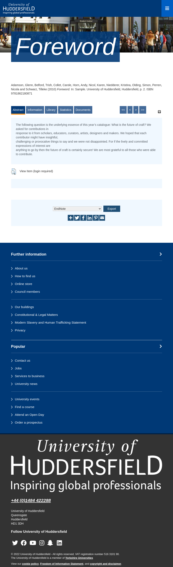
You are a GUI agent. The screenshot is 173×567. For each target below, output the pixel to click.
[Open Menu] (167, 8)
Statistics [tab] (66, 110)
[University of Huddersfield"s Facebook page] (24, 543)
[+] (159, 111)
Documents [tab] (83, 110)
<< (123, 110)
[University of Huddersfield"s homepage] (86, 466)
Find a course (24, 407)
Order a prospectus (29, 422)
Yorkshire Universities (79, 557)
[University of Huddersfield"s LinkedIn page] (59, 543)
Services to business (29, 376)
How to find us (25, 276)
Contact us (22, 360)
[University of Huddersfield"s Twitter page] (15, 543)
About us (21, 268)
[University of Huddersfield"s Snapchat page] (51, 543)
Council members (27, 291)
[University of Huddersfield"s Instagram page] (41, 543)
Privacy (20, 330)
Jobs (18, 368)
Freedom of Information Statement (61, 563)
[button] (13, 171)
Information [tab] (35, 110)
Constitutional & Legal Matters (36, 314)
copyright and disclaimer (105, 563)
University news (26, 384)
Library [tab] (51, 110)
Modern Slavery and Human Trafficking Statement (50, 322)
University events (27, 399)
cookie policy (30, 563)
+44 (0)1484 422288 (31, 500)
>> (142, 110)
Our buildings (24, 307)
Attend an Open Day (29, 414)
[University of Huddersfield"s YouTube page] (33, 543)
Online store (23, 284)
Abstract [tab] (18, 110)
